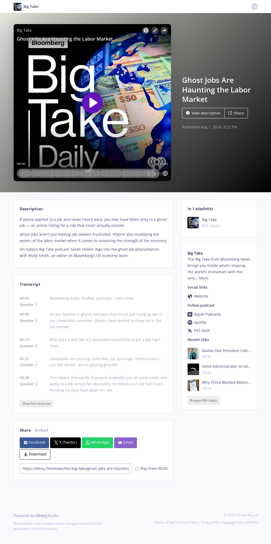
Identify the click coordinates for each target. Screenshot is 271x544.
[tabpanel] (93, 237)
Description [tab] (31, 209)
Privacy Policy (188, 522)
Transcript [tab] (30, 284)
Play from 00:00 (151, 468)
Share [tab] (25, 430)
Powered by (36, 515)
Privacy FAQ (210, 522)
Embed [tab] (41, 430)
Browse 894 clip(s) (203, 400)
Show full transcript (36, 403)
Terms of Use (165, 522)
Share (236, 113)
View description (203, 113)
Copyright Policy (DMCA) (240, 522)
